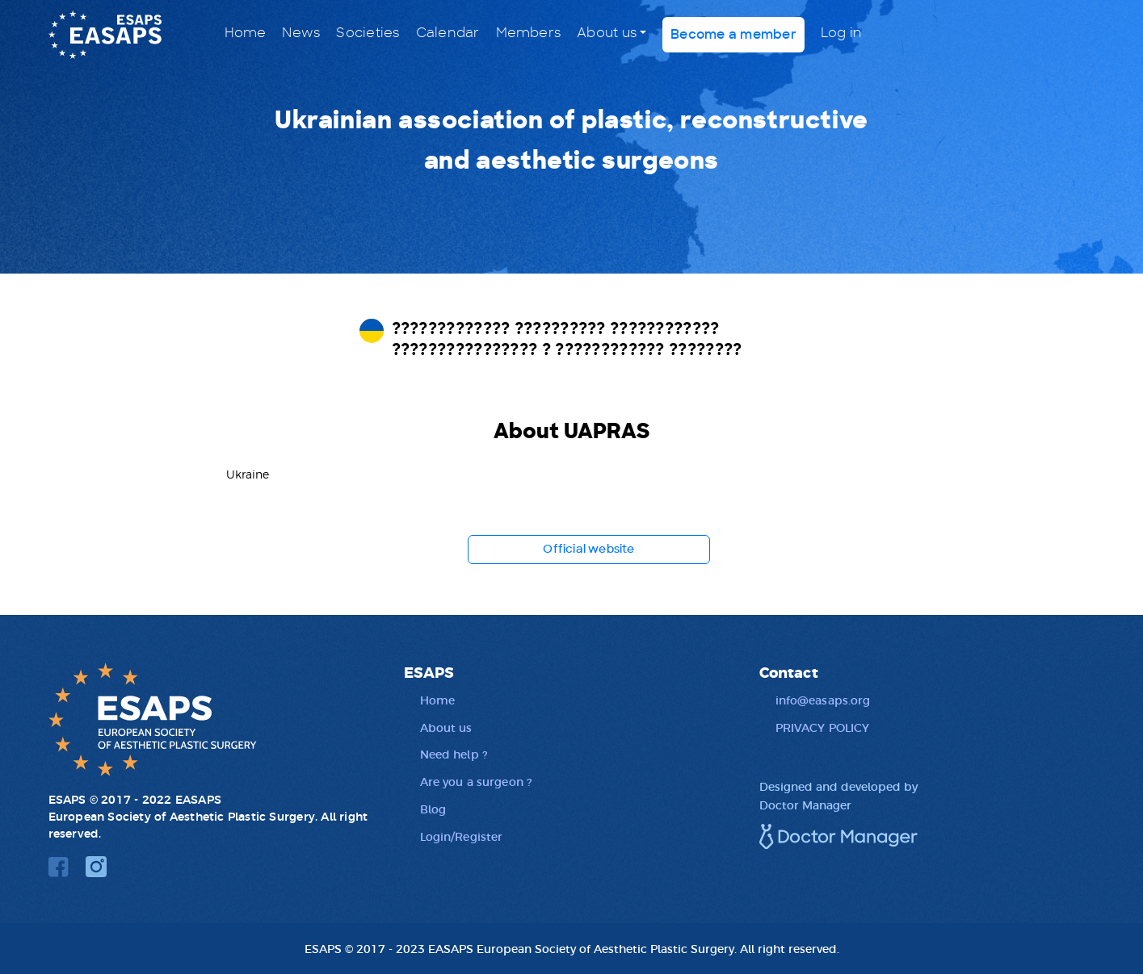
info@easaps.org (823, 700)
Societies (367, 33)
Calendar (448, 33)
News (301, 33)
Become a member (733, 34)
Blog (433, 809)
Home (246, 33)
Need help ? (454, 754)
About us (607, 33)
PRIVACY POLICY (822, 727)
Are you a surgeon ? (476, 781)
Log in (841, 33)
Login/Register (461, 836)
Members (528, 33)
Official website (588, 549)
